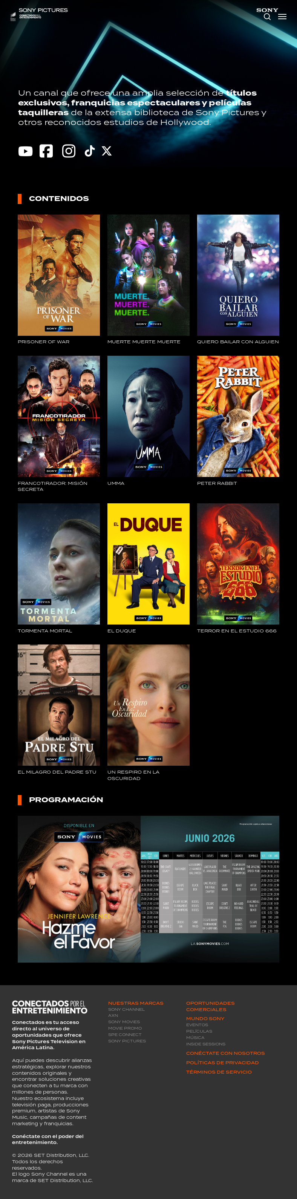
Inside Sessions (205, 1044)
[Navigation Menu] (282, 16)
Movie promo (125, 1028)
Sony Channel (126, 1009)
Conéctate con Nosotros (225, 1053)
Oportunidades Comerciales (210, 1006)
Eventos (197, 1024)
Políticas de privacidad (222, 1063)
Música (195, 1037)
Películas (199, 1031)
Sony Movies (124, 1021)
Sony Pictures (127, 1041)
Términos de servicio (219, 1072)
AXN (113, 1015)
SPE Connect (125, 1034)
